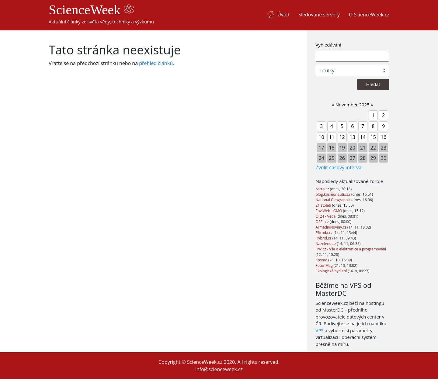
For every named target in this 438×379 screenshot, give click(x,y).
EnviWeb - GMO (329, 210)
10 (321, 137)
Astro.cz (323, 188)
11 (331, 137)
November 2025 (352, 105)
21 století (324, 205)
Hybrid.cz (324, 238)
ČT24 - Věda (326, 216)
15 (373, 137)
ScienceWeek (91, 9)
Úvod (283, 14)
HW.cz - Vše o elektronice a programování (351, 249)
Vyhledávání (328, 45)
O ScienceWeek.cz (369, 14)
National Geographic (334, 199)
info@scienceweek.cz (219, 369)
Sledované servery (319, 14)
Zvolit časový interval (339, 167)
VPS (320, 330)
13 (352, 137)
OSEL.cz (323, 221)
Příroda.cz (325, 232)
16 (383, 137)
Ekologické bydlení (332, 271)
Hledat (373, 84)
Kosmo (322, 260)
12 (342, 137)
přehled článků (156, 63)
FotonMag (325, 265)
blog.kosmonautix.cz (333, 194)
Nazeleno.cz (326, 243)
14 (363, 137)
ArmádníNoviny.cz (331, 227)
